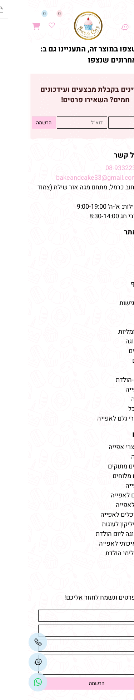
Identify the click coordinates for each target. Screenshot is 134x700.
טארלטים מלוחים (106, 476)
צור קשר (117, 274)
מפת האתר (112, 232)
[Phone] (9, 642)
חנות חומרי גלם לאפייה (99, 418)
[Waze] (96, 22)
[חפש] (111, 22)
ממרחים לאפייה (108, 505)
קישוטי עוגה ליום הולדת (98, 534)
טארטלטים (114, 351)
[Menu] (126, 22)
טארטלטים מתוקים (103, 466)
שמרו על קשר (107, 155)
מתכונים (118, 293)
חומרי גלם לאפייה (106, 495)
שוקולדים (116, 361)
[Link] (9, 682)
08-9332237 (94, 168)
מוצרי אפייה (113, 389)
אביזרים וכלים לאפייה (100, 515)
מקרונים (118, 370)
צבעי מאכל (114, 409)
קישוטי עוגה (113, 341)
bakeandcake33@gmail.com (68, 178)
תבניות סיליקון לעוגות (101, 524)
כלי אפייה (116, 399)
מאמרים (116, 434)
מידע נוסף (116, 284)
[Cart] (8, 22)
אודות (120, 255)
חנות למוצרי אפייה (104, 447)
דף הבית (117, 245)
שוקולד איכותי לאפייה (100, 543)
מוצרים (118, 319)
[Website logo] (60, 25)
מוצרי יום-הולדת (108, 380)
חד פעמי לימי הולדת (103, 553)
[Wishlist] (23, 22)
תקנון (121, 264)
